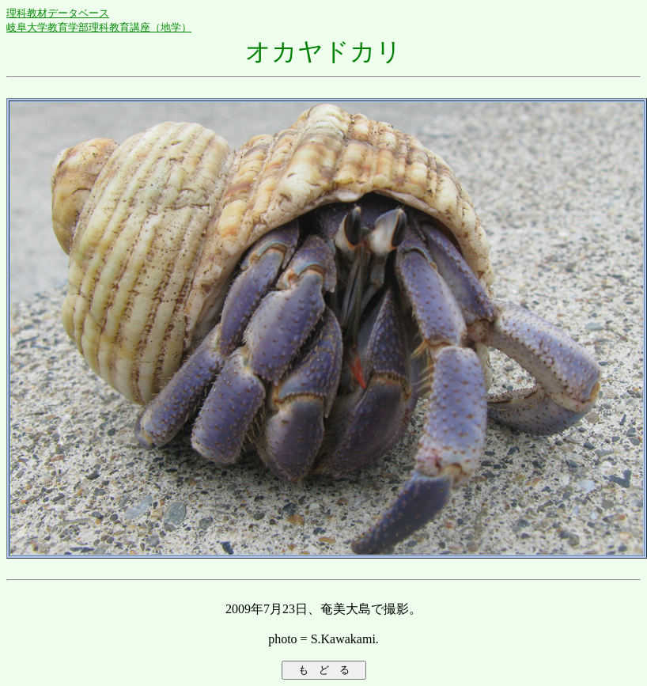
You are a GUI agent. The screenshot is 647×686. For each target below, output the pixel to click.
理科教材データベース (57, 13)
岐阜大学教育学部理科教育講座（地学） (98, 27)
